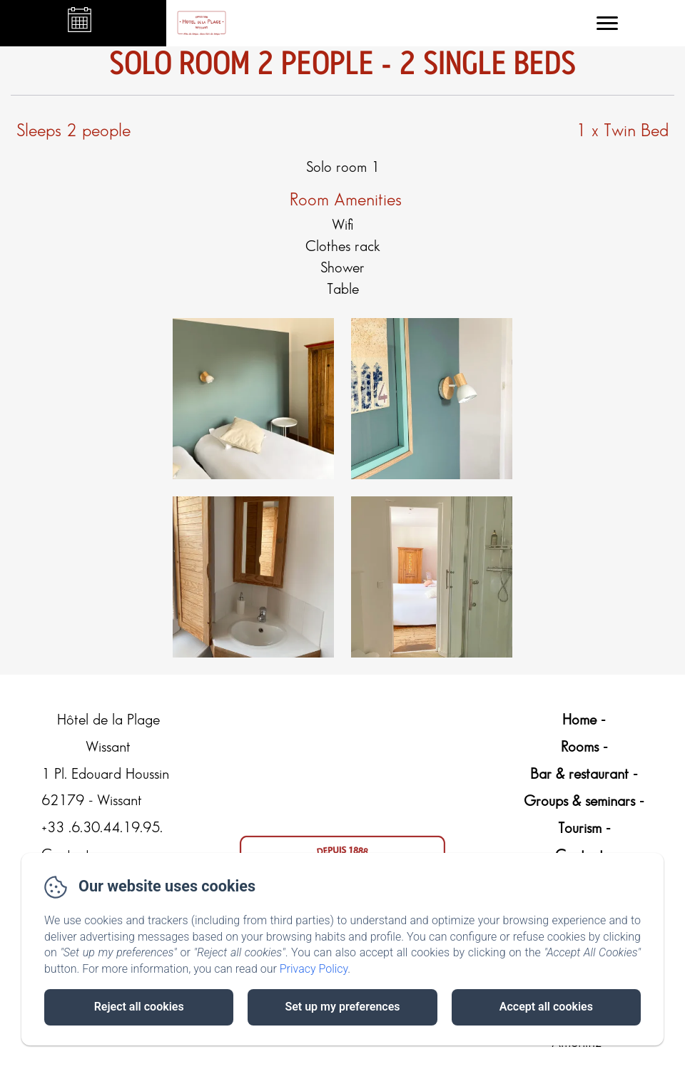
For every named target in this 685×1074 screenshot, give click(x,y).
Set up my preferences (342, 1006)
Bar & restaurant (579, 774)
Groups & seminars (579, 801)
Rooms (580, 747)
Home (579, 720)
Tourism (580, 829)
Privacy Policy (314, 969)
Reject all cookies (139, 1006)
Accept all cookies (546, 1006)
